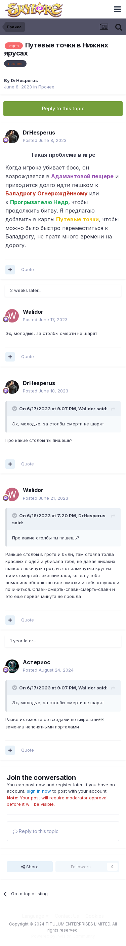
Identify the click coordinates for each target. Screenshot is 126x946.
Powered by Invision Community (63, 936)
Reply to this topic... (37, 831)
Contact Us (67, 916)
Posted (45, 140)
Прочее (46, 86)
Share (30, 867)
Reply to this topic (63, 108)
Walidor (33, 311)
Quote (27, 269)
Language (35, 916)
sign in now (39, 791)
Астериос (36, 662)
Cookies (94, 916)
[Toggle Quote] (15, 408)
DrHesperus (24, 80)
